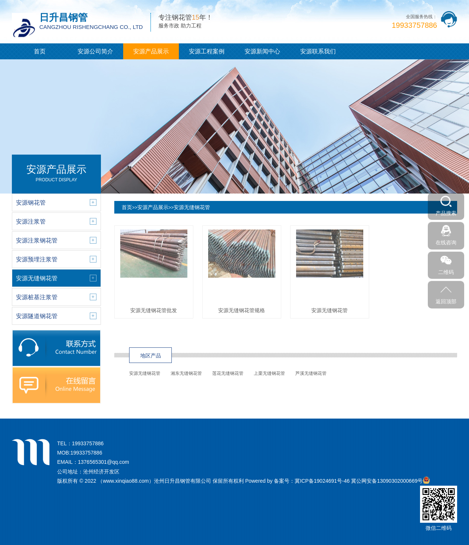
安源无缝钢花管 (192, 207)
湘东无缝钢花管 (186, 373)
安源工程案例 (206, 51)
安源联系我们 (318, 51)
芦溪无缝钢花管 (311, 373)
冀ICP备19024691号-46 (322, 481)
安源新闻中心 (262, 51)
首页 (40, 51)
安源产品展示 (151, 51)
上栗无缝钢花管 (269, 373)
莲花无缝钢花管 (227, 373)
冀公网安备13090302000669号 (387, 481)
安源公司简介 (95, 51)
